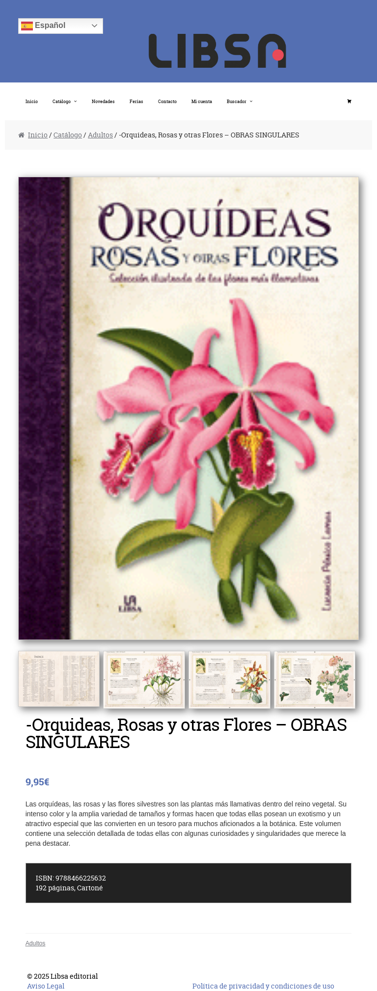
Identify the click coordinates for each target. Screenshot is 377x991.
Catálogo (62, 101)
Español (43, 26)
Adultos (100, 134)
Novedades (103, 101)
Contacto (167, 101)
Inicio (32, 101)
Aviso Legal (45, 986)
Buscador (236, 101)
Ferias (136, 101)
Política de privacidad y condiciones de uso (263, 986)
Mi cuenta (201, 101)
